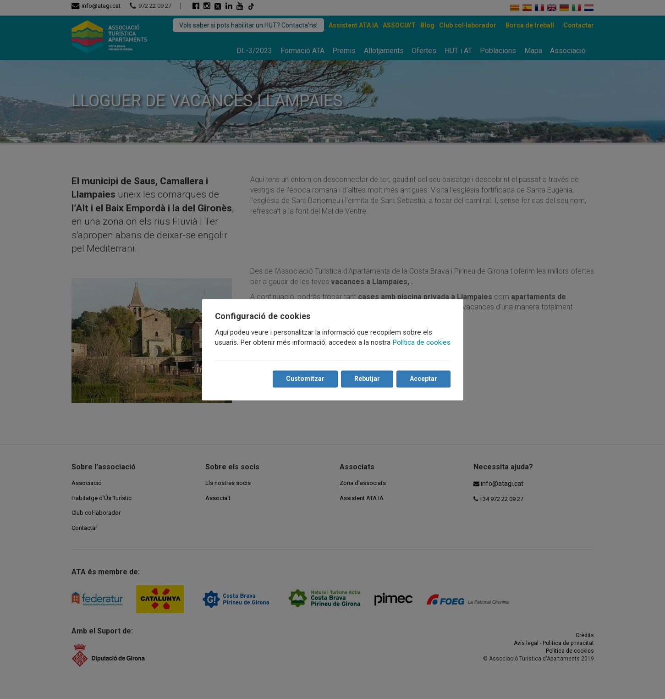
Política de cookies (421, 342)
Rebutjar (367, 378)
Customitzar (305, 378)
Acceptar (423, 378)
